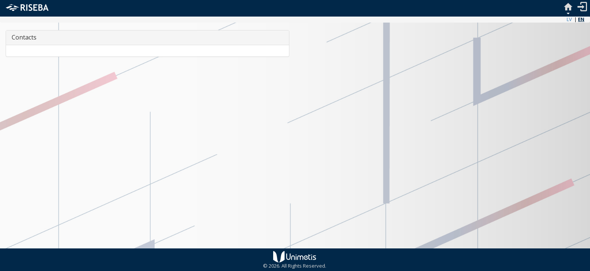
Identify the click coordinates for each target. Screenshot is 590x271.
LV (569, 19)
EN (581, 19)
